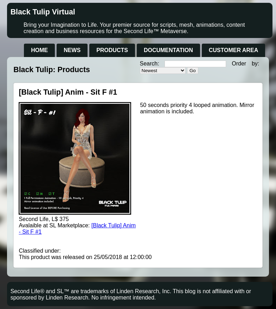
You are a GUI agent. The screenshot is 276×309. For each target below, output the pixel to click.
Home (39, 50)
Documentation (168, 50)
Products (112, 50)
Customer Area (233, 50)
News (72, 50)
